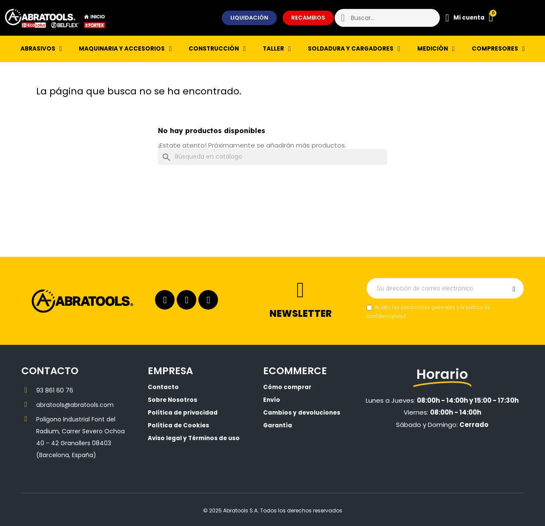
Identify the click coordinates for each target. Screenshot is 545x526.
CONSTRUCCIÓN (217, 49)
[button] (249, 18)
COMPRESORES (498, 49)
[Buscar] (272, 157)
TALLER (277, 49)
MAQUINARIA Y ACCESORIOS (125, 49)
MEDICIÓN (436, 49)
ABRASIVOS (41, 49)
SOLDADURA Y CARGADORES (354, 49)
